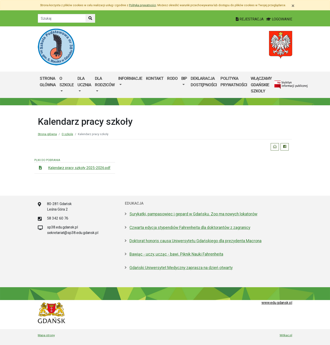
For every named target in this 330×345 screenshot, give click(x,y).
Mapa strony (46, 335)
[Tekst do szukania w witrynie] (62, 18)
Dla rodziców (105, 81)
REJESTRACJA (250, 19)
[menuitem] (67, 84)
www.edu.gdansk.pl (276, 302)
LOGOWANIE (279, 19)
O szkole (66, 81)
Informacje (130, 78)
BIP (184, 78)
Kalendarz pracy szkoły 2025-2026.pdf (79, 168)
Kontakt (154, 78)
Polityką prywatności (142, 5)
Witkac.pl (286, 335)
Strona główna (48, 81)
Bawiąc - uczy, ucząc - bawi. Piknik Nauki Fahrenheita (176, 254)
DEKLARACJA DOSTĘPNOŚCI (204, 81)
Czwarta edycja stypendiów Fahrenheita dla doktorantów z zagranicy (189, 227)
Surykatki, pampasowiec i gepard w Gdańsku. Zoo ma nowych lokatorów (193, 214)
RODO (172, 78)
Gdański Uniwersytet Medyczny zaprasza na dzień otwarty (181, 267)
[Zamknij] (293, 5)
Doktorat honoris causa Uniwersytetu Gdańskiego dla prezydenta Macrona (195, 241)
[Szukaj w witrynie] (90, 18)
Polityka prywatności (233, 81)
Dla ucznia (84, 81)
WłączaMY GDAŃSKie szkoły (261, 84)
